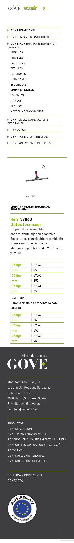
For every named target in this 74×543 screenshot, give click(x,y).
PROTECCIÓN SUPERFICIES (29, 143)
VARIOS (16, 129)
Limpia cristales (22, 89)
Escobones (18, 73)
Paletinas (17, 63)
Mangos (16, 100)
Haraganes (18, 79)
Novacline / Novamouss (26, 111)
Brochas (16, 52)
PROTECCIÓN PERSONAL (27, 136)
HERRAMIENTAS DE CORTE (28, 37)
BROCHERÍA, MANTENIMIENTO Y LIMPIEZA (36, 439)
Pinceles (16, 57)
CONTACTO (15, 480)
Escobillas (18, 84)
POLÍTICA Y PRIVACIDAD (24, 475)
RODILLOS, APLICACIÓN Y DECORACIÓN (34, 444)
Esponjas (17, 95)
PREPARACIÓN (21, 30)
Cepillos (16, 68)
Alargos (16, 106)
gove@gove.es (29, 403)
